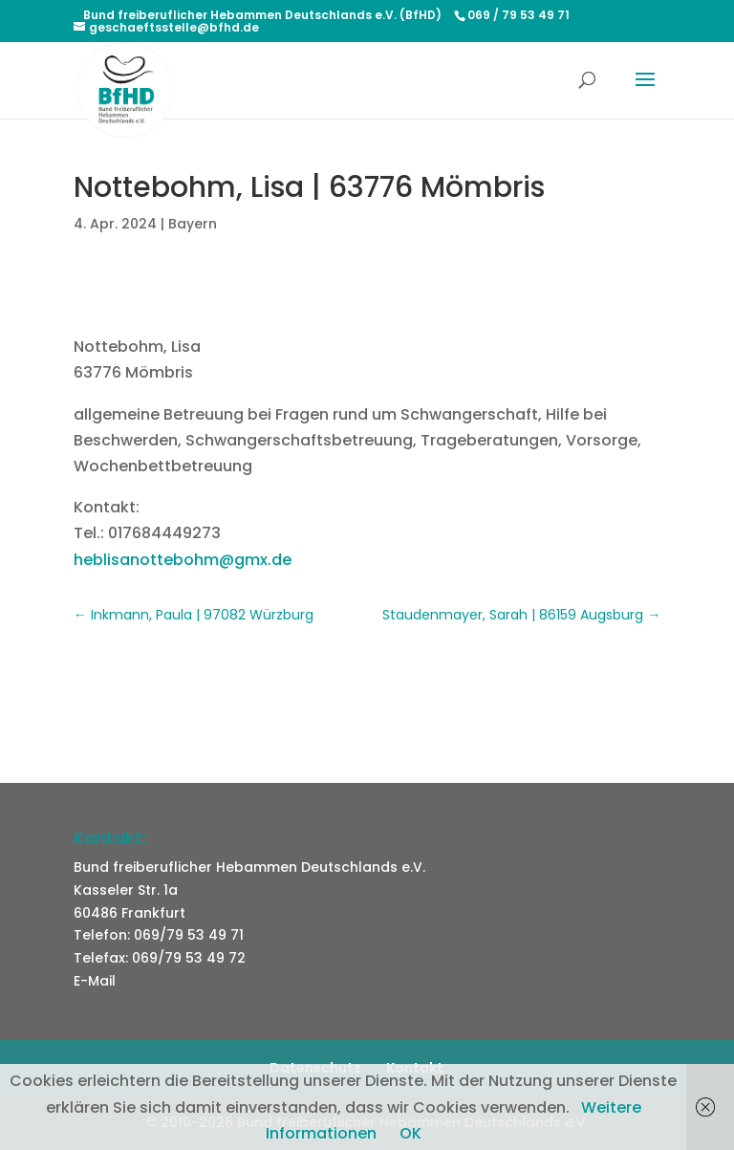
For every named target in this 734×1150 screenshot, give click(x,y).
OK (410, 1133)
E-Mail (95, 980)
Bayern (192, 223)
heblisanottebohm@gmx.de (182, 560)
